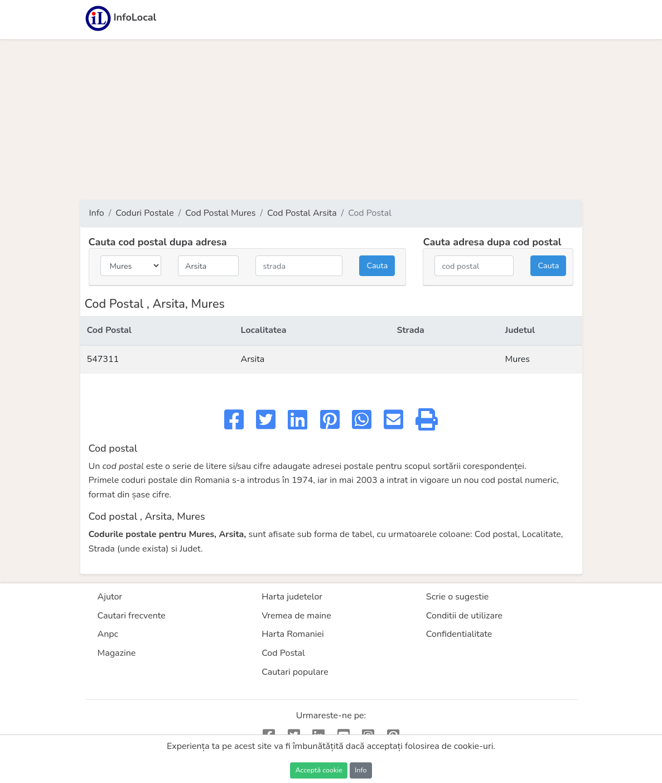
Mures (517, 359)
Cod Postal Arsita (302, 213)
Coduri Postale (144, 213)
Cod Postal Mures (220, 213)
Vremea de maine (296, 616)
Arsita (252, 359)
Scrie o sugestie (457, 597)
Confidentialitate (459, 634)
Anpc (108, 634)
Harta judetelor (292, 597)
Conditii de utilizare (464, 616)
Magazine (117, 653)
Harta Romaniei (293, 634)
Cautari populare (295, 672)
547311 (103, 359)
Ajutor (110, 597)
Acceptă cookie (318, 770)
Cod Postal (283, 653)
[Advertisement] (331, 119)
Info (96, 213)
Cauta (377, 265)
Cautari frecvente (132, 616)
